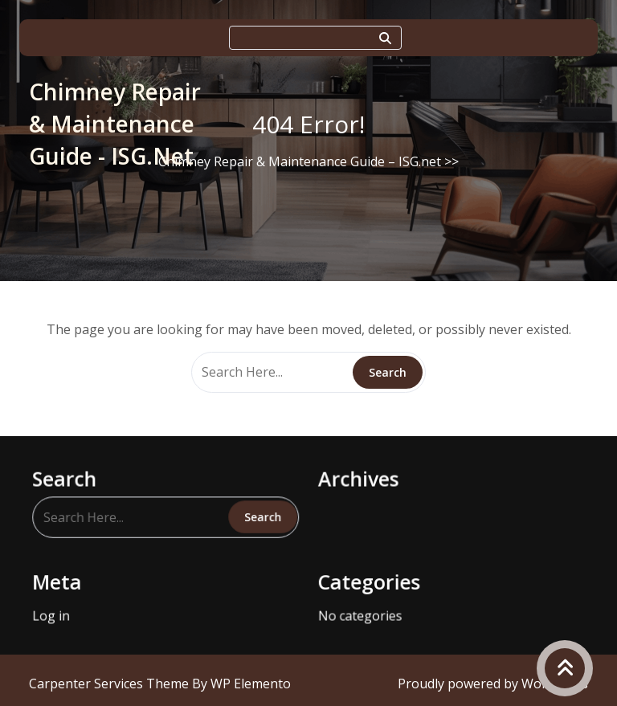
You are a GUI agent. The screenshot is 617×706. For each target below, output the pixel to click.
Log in (61, 610)
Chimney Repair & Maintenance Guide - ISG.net (115, 123)
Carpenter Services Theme (110, 683)
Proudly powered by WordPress (493, 683)
